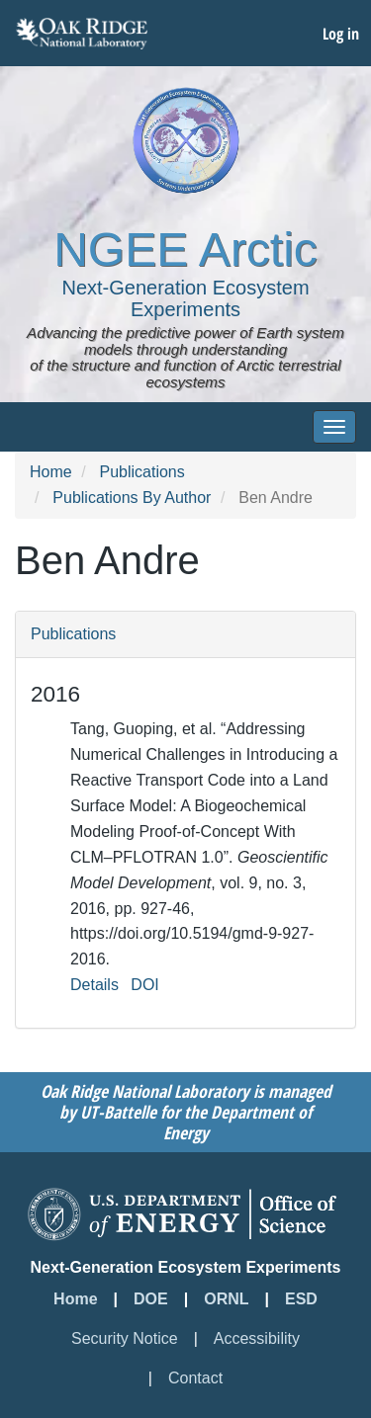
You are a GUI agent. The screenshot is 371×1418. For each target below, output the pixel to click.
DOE (151, 1299)
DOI (144, 984)
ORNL (226, 1299)
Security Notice (124, 1338)
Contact (195, 1378)
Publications (141, 471)
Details (94, 984)
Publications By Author (131, 497)
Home (51, 471)
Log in (341, 33)
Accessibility (257, 1338)
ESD (301, 1299)
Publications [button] (73, 634)
